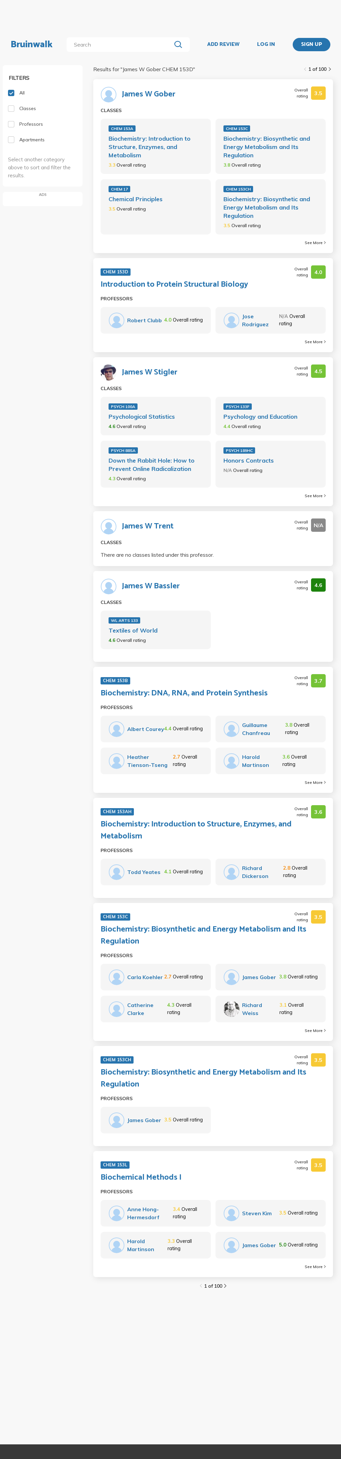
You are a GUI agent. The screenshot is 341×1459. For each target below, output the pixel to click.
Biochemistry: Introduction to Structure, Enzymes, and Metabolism (149, 147)
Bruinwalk (32, 44)
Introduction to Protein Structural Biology (174, 285)
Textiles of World (133, 630)
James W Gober (148, 94)
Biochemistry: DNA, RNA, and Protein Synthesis (184, 693)
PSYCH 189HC (239, 450)
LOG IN (266, 44)
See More (315, 242)
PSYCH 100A (123, 406)
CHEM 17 (119, 189)
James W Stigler (149, 372)
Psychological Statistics (142, 416)
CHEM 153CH (238, 189)
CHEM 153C (237, 128)
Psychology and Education (260, 416)
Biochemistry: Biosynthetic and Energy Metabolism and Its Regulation (266, 147)
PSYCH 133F (237, 406)
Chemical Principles (136, 199)
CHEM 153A (122, 128)
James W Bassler (151, 586)
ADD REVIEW (223, 44)
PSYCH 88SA (123, 450)
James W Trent (147, 526)
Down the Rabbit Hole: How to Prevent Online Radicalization (151, 465)
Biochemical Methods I (141, 1178)
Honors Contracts (248, 460)
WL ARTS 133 (124, 620)
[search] (120, 44)
